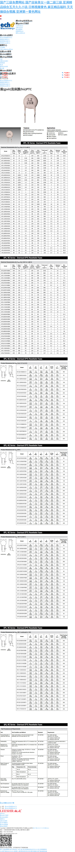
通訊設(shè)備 (4, 66)
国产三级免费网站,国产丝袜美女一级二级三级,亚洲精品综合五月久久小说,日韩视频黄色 (23, 849)
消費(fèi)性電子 (4, 61)
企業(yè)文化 (19, 27)
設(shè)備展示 (4, 822)
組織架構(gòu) (19, 31)
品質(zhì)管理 (3, 820)
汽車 (1, 59)
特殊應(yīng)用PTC (5, 43)
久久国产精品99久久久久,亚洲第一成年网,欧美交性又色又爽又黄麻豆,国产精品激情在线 (23, 851)
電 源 (1, 64)
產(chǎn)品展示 (4, 817)
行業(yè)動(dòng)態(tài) (6, 49)
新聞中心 (2, 819)
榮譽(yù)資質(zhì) (20, 33)
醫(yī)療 (2, 68)
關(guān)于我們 (4, 815)
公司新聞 (2, 47)
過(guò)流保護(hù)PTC (6, 37)
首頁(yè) (2, 813)
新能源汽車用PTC (5, 39)
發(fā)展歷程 (19, 29)
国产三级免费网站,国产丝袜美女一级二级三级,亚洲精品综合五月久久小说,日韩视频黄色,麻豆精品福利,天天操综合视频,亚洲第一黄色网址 (36, 7)
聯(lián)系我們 (3, 826)
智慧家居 (2, 62)
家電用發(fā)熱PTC (5, 41)
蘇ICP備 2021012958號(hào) (41, 828)
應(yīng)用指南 (4, 824)
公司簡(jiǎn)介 (19, 25)
